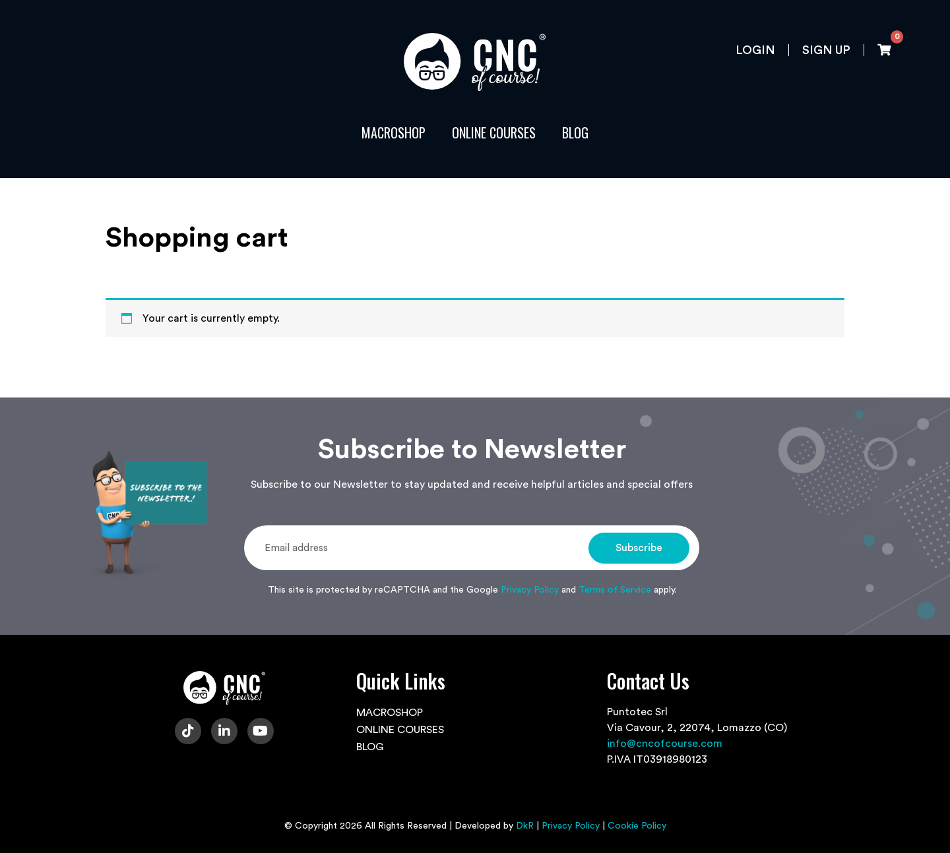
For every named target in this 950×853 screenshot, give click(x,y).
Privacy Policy (530, 590)
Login (755, 50)
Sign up (826, 50)
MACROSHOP (394, 132)
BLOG (575, 132)
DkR (525, 826)
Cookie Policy (637, 826)
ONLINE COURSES (494, 132)
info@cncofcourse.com (664, 743)
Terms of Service (615, 590)
